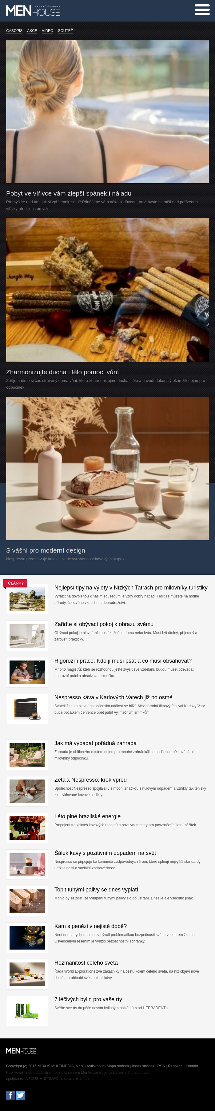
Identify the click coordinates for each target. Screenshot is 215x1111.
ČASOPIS (14, 31)
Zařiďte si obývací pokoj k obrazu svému (103, 624)
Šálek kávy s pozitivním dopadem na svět (105, 853)
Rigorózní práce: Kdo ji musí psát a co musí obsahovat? (123, 661)
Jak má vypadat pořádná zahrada (95, 743)
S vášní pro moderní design (45, 550)
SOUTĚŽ (65, 31)
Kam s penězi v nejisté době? (90, 926)
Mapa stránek (118, 1066)
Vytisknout (95, 1066)
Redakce (175, 1066)
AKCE (32, 31)
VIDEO (47, 31)
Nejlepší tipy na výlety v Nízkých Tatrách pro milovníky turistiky (131, 588)
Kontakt (191, 1066)
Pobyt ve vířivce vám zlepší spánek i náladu (68, 193)
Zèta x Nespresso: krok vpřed (90, 780)
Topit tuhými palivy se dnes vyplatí (96, 890)
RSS (161, 1066)
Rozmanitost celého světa (86, 963)
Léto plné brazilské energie (87, 816)
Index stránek (143, 1066)
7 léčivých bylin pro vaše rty (88, 999)
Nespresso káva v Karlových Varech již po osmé (113, 697)
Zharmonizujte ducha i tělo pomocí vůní (62, 371)
